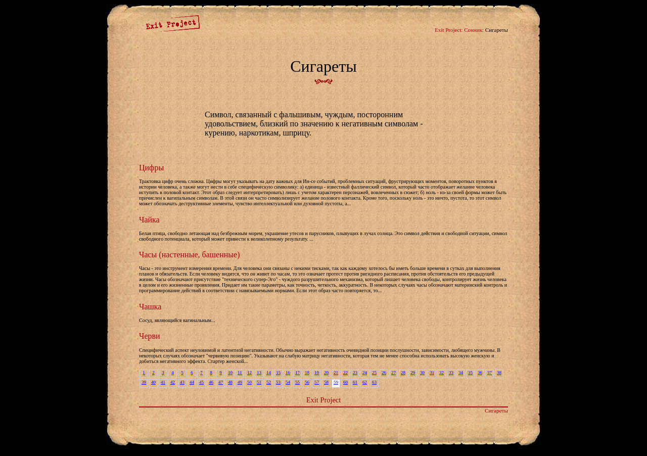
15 (278, 372)
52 (268, 382)
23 (355, 372)
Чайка (149, 219)
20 (326, 372)
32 (441, 372)
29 (412, 372)
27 (393, 372)
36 (480, 372)
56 (307, 382)
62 (364, 382)
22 (345, 372)
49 (240, 382)
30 (422, 372)
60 (345, 382)
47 (220, 382)
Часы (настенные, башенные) (189, 254)
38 (499, 372)
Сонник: (474, 30)
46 (211, 382)
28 (403, 372)
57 (316, 382)
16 (288, 372)
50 (249, 382)
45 (201, 382)
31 (432, 372)
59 (336, 382)
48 (230, 382)
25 (374, 372)
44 (192, 382)
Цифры (151, 167)
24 (364, 372)
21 (336, 372)
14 (268, 372)
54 (288, 382)
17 (297, 372)
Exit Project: (449, 30)
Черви (149, 336)
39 (144, 382)
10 (230, 372)
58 (326, 382)
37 (489, 372)
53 (278, 382)
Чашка (150, 306)
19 (316, 372)
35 (470, 372)
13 (259, 372)
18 (307, 372)
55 (297, 382)
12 (249, 372)
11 (240, 372)
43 (182, 382)
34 (460, 372)
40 (153, 382)
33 (451, 372)
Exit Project (323, 400)
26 (384, 372)
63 (374, 382)
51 (259, 382)
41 (163, 382)
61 (355, 382)
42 (172, 382)
